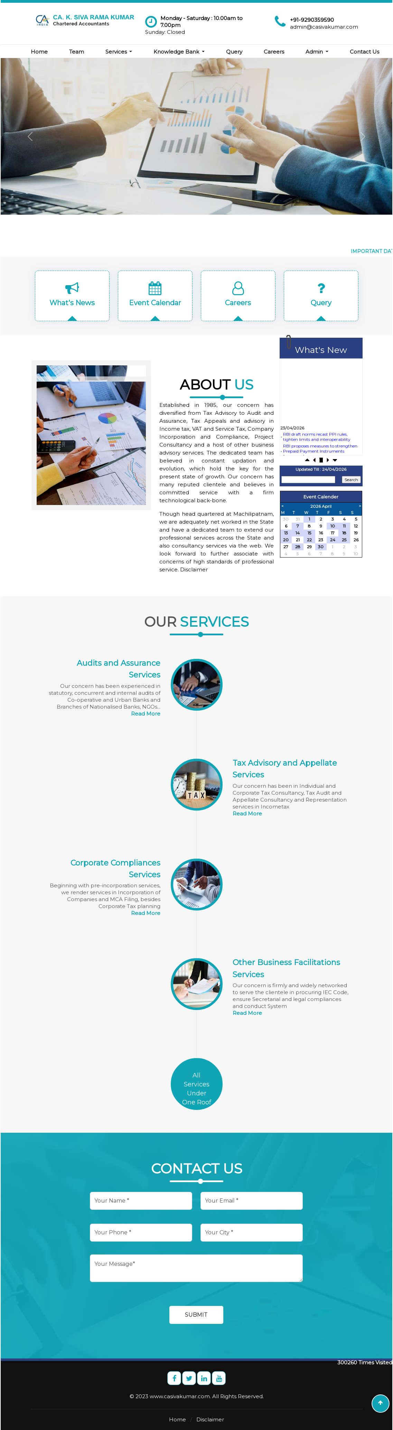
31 (298, 519)
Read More (145, 713)
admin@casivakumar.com (324, 27)
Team (85, 45)
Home (48, 45)
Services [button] (126, 45)
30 (286, 519)
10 (356, 553)
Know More (155, 170)
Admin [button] (324, 45)
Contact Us (54, 57)
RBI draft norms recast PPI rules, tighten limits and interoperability (316, 454)
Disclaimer (210, 1419)
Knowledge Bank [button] (186, 45)
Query (244, 45)
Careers (283, 45)
